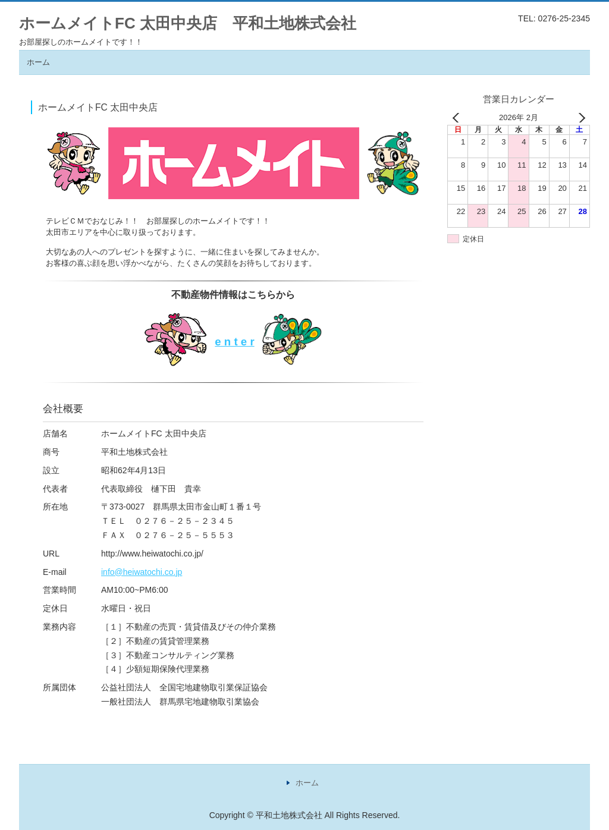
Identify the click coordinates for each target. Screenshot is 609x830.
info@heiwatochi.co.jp (141, 572)
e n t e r (234, 341)
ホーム (38, 62)
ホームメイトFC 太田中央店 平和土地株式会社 (187, 23)
